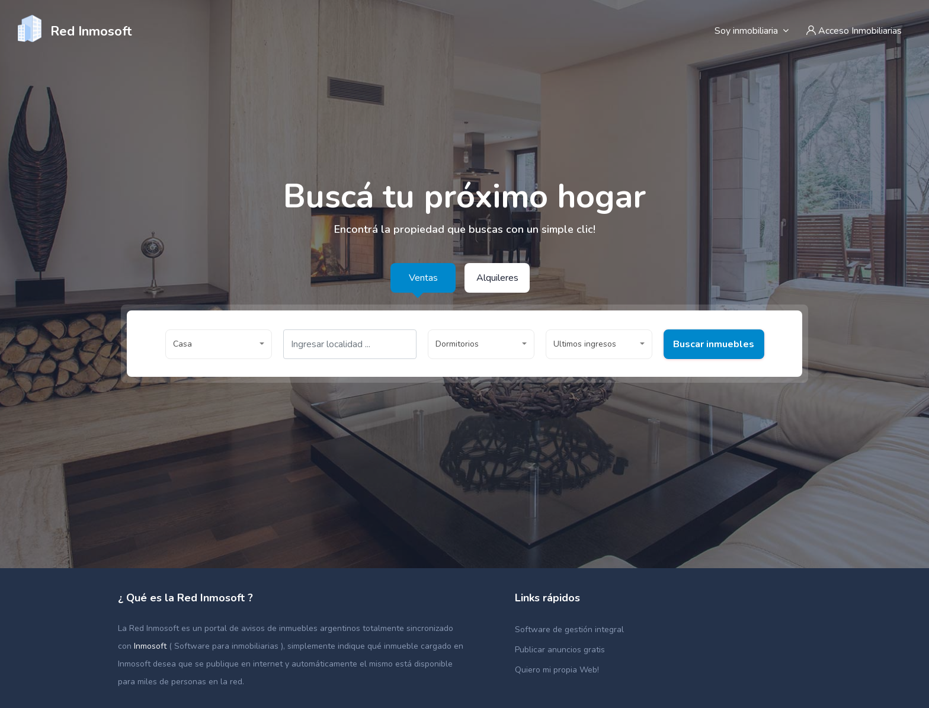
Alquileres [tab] (497, 277)
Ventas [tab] (423, 277)
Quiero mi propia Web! (557, 669)
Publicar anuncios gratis (560, 649)
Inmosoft (151, 646)
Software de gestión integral (569, 629)
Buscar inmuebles (216, 375)
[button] (218, 344)
